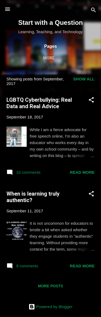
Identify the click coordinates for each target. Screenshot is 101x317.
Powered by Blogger (50, 306)
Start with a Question (50, 22)
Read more (82, 173)
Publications (50, 58)
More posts (50, 287)
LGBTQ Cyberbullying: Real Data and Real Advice (39, 104)
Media (81, 58)
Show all (84, 80)
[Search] (93, 11)
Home (20, 58)
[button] (91, 102)
